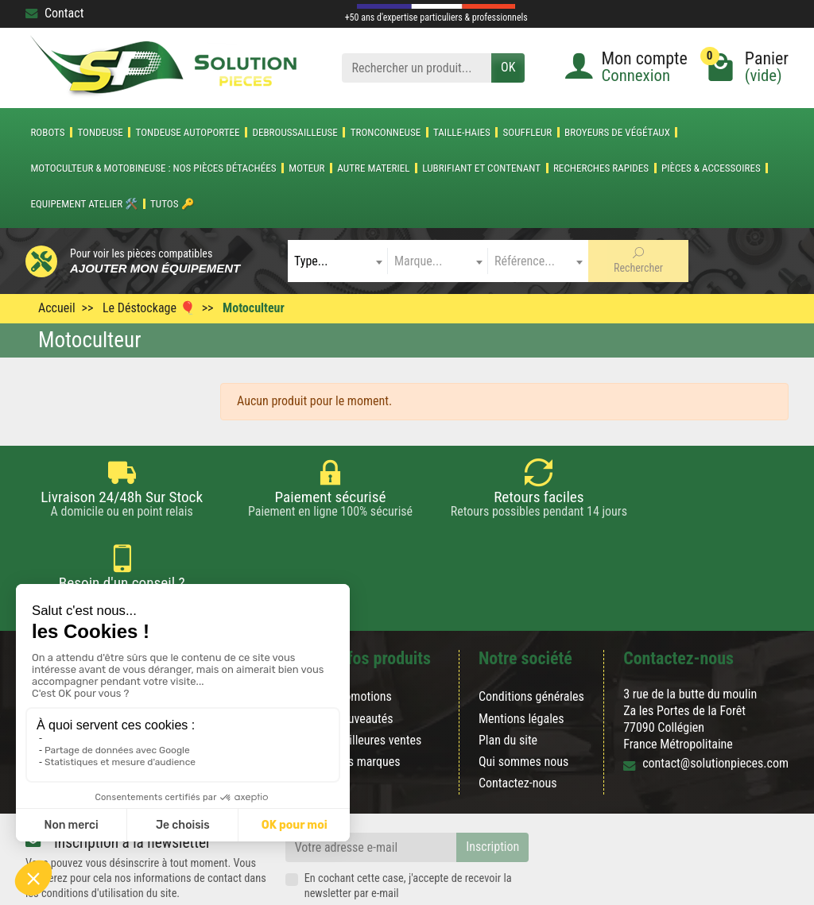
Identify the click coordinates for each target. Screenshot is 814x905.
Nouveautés (363, 660)
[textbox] (338, 261)
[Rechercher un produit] (416, 68)
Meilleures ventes (378, 682)
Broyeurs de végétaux (617, 132)
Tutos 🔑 (172, 204)
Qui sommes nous (523, 703)
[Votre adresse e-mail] (371, 790)
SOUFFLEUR (527, 132)
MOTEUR (306, 168)
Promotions (363, 639)
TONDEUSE (99, 132)
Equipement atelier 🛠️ (84, 204)
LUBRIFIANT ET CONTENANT (481, 168)
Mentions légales (521, 660)
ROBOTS (47, 132)
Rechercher (638, 260)
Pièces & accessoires (711, 168)
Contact (54, 13)
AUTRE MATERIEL (373, 168)
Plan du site (508, 682)
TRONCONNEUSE (386, 132)
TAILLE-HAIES (461, 132)
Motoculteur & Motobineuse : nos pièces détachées (153, 168)
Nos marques (367, 703)
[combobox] (338, 261)
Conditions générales (531, 639)
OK (508, 67)
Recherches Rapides (601, 168)
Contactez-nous (518, 725)
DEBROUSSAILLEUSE (294, 132)
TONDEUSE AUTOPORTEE (188, 132)
